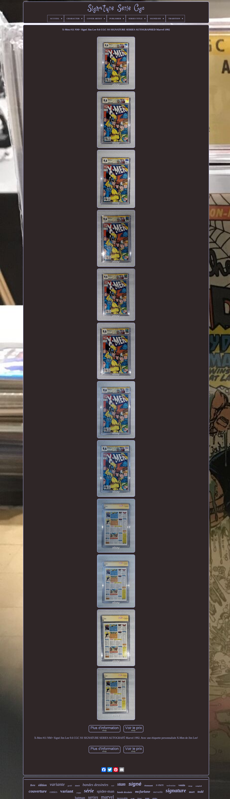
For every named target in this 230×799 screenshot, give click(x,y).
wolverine (170, 785)
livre (32, 785)
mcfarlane (142, 791)
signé (134, 784)
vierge (190, 786)
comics (53, 791)
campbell (198, 786)
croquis (78, 793)
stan (121, 784)
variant (66, 791)
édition (42, 785)
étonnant (148, 785)
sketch (77, 786)
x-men (159, 785)
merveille (158, 792)
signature (176, 790)
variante (57, 784)
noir (112, 786)
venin (181, 785)
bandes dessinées (95, 785)
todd (200, 791)
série (89, 790)
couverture (38, 791)
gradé (70, 785)
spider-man (105, 791)
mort (192, 791)
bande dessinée (124, 792)
